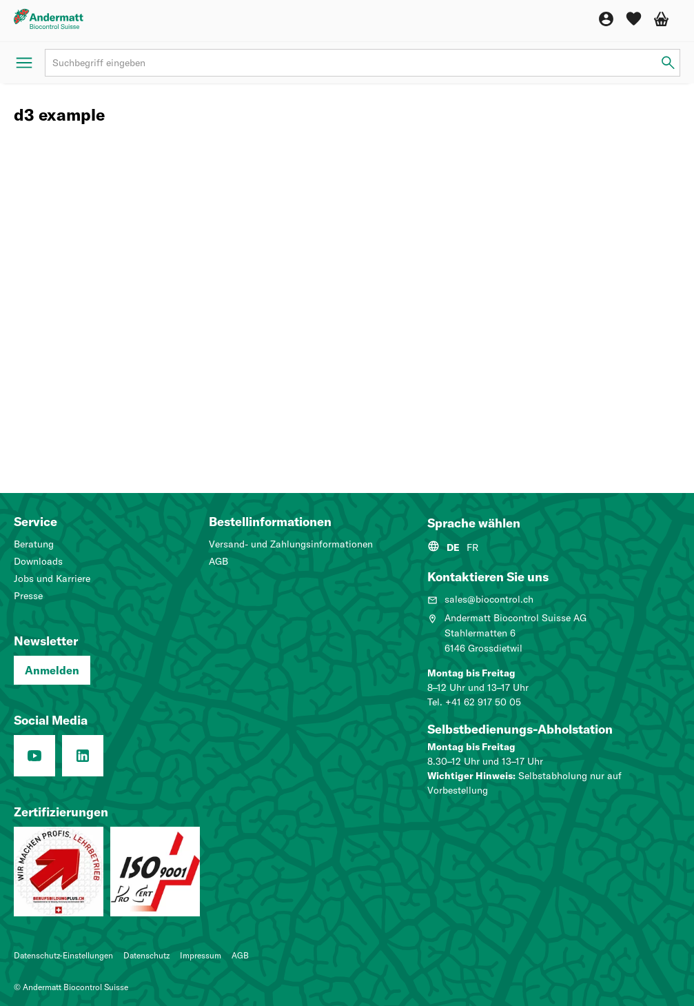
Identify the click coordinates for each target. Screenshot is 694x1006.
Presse (28, 596)
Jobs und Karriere (52, 578)
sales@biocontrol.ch (480, 599)
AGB (218, 561)
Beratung (34, 544)
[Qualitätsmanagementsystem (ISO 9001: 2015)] (155, 871)
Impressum (200, 955)
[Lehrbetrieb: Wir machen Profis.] (58, 871)
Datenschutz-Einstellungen (63, 955)
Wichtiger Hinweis (470, 775)
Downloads (38, 561)
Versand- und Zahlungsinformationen (291, 544)
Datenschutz (146, 955)
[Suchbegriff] (362, 63)
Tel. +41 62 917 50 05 (474, 702)
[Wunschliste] (633, 19)
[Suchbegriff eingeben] (668, 63)
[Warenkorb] (661, 19)
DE (453, 547)
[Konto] (606, 19)
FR (472, 547)
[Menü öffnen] (24, 62)
